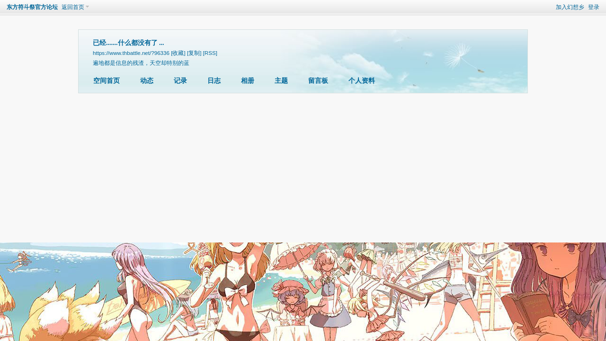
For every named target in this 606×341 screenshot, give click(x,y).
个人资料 (361, 80)
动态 (146, 80)
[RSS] (210, 53)
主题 (281, 80)
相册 (247, 80)
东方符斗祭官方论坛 (32, 7)
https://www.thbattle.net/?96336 (131, 53)
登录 (593, 7)
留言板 (318, 80)
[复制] (194, 53)
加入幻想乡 (570, 7)
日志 (214, 80)
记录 (180, 80)
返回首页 (73, 7)
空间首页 (106, 80)
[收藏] (178, 53)
